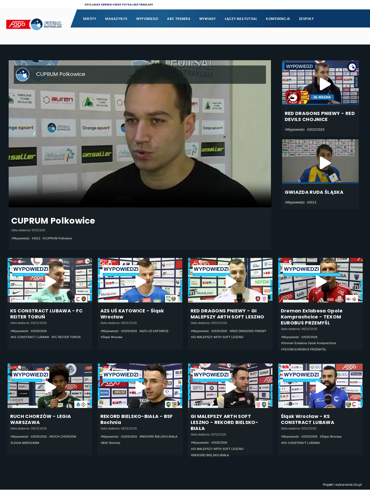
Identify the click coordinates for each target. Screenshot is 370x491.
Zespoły (306, 18)
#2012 (38, 238)
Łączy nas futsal (241, 18)
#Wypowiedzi (21, 238)
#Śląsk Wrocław (112, 337)
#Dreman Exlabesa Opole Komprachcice (311, 343)
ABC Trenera (178, 18)
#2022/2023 (316, 129)
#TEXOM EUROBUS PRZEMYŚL (306, 350)
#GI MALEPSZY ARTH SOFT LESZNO (219, 344)
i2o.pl (357, 486)
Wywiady (207, 18)
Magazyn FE (116, 18)
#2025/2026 (41, 331)
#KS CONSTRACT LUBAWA (32, 337)
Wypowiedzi (147, 18)
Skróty (89, 18)
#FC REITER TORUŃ (71, 337)
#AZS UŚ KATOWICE (158, 331)
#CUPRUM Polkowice (61, 238)
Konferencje (278, 18)
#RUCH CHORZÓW (67, 437)
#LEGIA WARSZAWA (26, 444)
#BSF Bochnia (155, 444)
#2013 (311, 202)
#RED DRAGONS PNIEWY (211, 337)
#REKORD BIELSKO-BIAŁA (121, 444)
